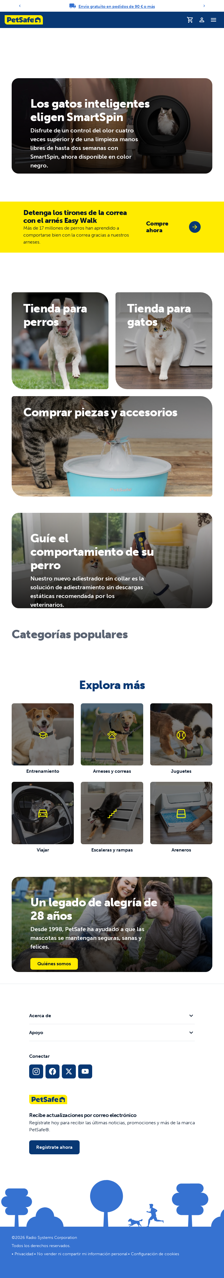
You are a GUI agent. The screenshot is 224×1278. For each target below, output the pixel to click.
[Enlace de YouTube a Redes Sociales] (85, 1071)
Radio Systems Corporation (51, 1237)
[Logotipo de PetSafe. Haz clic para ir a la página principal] (24, 20)
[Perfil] (202, 20)
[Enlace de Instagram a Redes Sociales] (36, 1071)
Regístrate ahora (54, 1147)
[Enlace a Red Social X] (69, 1071)
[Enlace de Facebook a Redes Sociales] (53, 1071)
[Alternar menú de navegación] (213, 20)
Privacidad (24, 1253)
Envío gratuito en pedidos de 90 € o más (116, 6)
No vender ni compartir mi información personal (82, 1253)
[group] (173, 227)
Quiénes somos (54, 963)
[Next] (204, 6)
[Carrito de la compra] (190, 20)
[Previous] (20, 6)
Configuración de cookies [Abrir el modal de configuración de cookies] (155, 1253)
